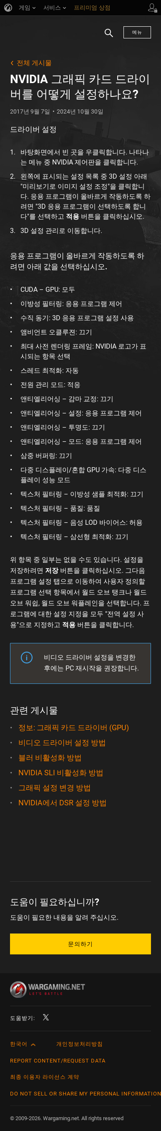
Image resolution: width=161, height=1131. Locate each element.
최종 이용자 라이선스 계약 (44, 1077)
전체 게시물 (34, 63)
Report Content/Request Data (58, 1061)
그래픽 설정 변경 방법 (54, 787)
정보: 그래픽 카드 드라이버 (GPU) (73, 727)
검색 (106, 37)
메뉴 (137, 32)
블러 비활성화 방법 (50, 757)
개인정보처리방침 (79, 1044)
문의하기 (80, 944)
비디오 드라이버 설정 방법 (62, 742)
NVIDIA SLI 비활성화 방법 (60, 772)
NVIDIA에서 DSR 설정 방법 (62, 802)
